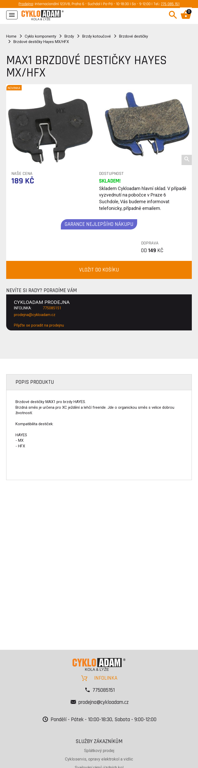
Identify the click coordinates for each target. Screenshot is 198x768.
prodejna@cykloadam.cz (34, 314)
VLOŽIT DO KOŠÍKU (99, 269)
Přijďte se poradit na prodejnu (39, 325)
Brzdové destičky (133, 36)
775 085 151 (170, 4)
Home (11, 36)
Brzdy (69, 36)
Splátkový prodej (99, 750)
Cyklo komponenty (40, 36)
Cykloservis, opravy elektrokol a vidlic (99, 759)
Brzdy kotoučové (96, 36)
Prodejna (26, 4)
